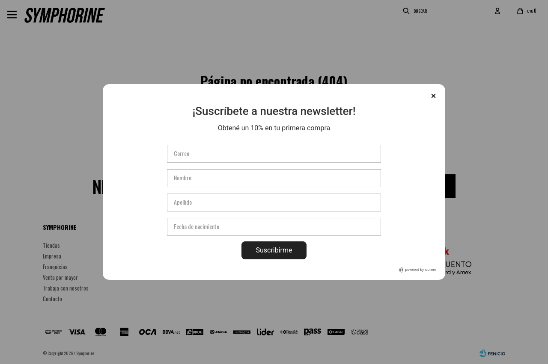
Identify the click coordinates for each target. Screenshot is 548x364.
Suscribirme (274, 250)
